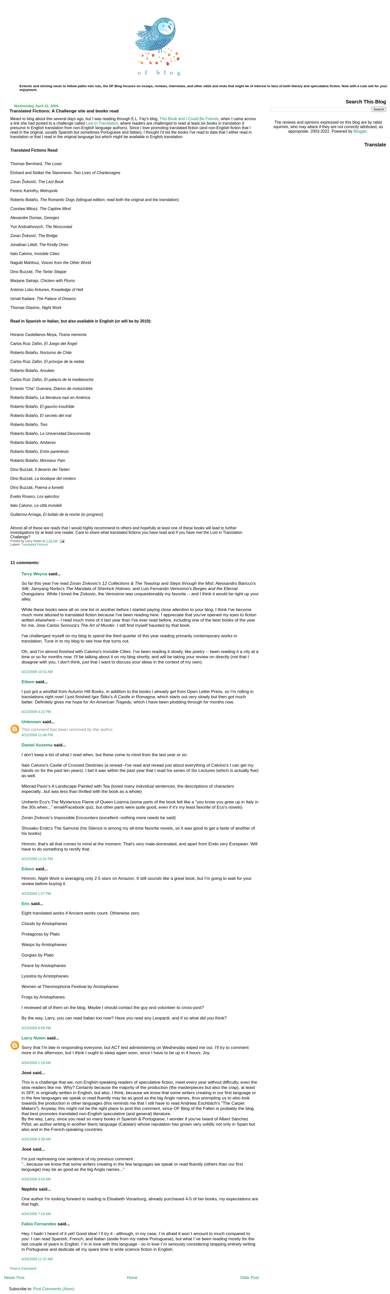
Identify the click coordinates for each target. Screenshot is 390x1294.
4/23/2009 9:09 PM (36, 1028)
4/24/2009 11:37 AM (37, 1259)
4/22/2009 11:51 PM (37, 859)
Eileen (27, 681)
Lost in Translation (102, 123)
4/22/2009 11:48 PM (37, 735)
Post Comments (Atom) (53, 1289)
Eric (25, 903)
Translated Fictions (34, 544)
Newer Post (14, 1278)
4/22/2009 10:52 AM (37, 672)
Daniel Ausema (36, 744)
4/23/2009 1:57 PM (36, 894)
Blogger (360, 131)
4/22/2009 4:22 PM (36, 712)
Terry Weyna (34, 573)
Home (132, 1278)
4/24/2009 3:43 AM (36, 1179)
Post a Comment (23, 1269)
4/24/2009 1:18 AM (36, 1063)
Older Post (249, 1278)
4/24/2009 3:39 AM (36, 1139)
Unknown (31, 721)
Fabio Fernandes (38, 1223)
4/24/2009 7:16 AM (36, 1214)
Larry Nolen (33, 1037)
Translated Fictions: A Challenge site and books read (64, 110)
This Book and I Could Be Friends (189, 119)
